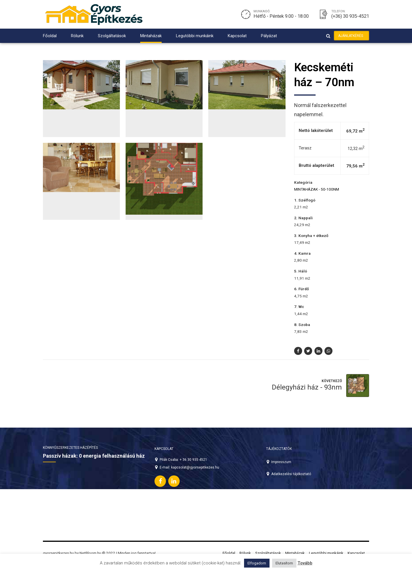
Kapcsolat (237, 35)
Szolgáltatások (112, 35)
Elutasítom (284, 563)
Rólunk (77, 35)
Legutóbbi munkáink (194, 35)
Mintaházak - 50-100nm (316, 189)
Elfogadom (256, 563)
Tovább (305, 563)
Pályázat (269, 35)
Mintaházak (151, 35)
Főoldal (50, 35)
